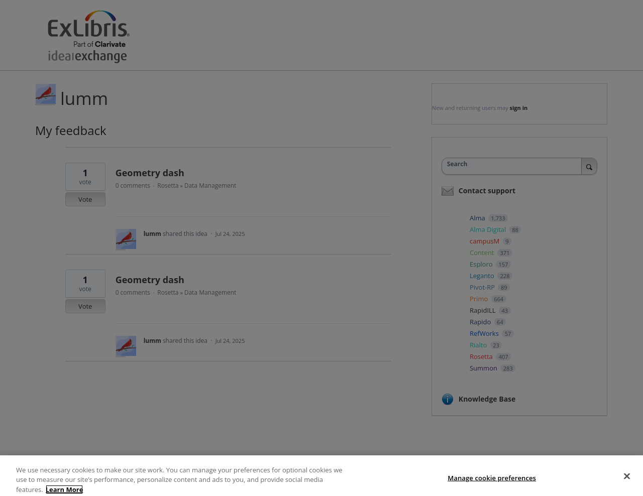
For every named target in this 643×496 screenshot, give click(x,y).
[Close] (627, 484)
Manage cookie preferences (492, 485)
